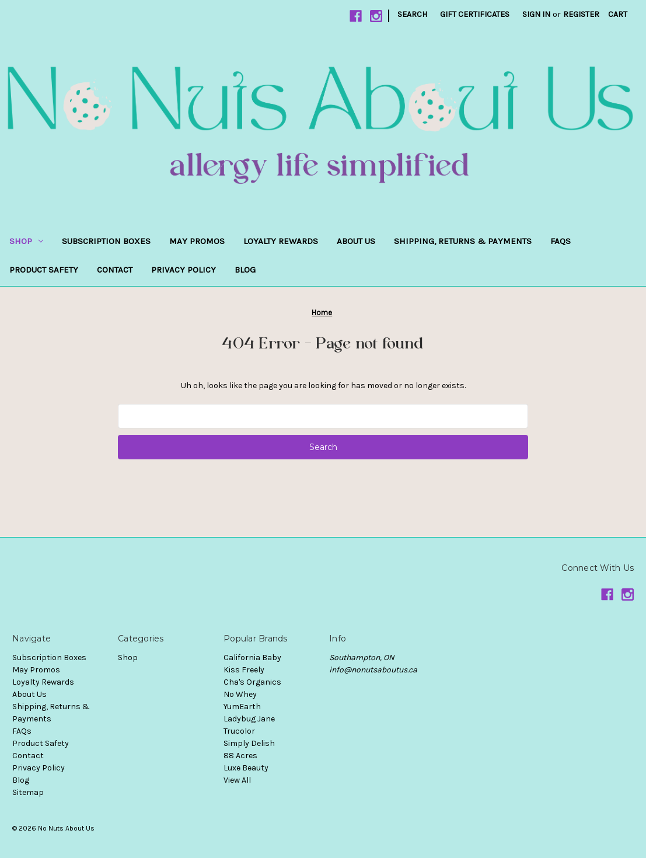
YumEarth (242, 706)
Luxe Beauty (246, 768)
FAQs (560, 241)
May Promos (197, 241)
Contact (114, 269)
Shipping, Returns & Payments (463, 241)
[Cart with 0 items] (618, 14)
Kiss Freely (244, 670)
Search (412, 14)
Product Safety (43, 269)
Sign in (536, 14)
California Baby (252, 657)
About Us (356, 241)
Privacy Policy (183, 269)
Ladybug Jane (249, 719)
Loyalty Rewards (280, 241)
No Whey (240, 694)
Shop (26, 241)
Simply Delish (249, 743)
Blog (245, 269)
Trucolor (239, 731)
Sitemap (28, 792)
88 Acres (240, 756)
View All (237, 780)
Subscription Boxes (106, 241)
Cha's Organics (252, 682)
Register (581, 14)
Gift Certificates (474, 14)
